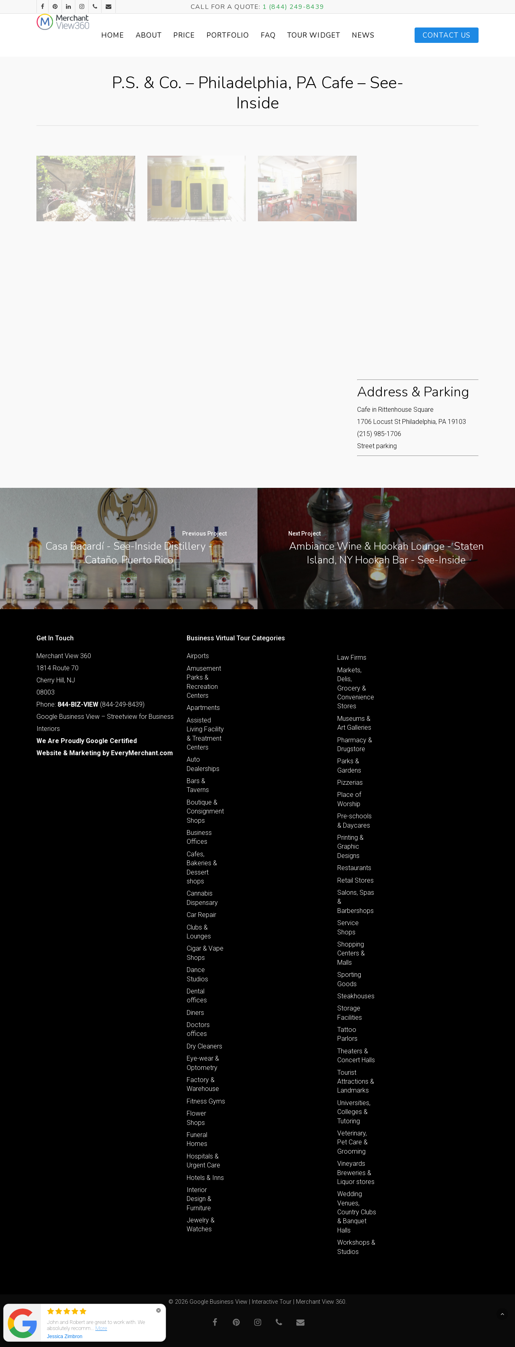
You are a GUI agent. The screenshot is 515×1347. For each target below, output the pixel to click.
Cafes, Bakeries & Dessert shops (202, 867)
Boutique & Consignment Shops (205, 811)
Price (217, 35)
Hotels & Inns (205, 1178)
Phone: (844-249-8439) (90, 704)
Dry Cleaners (204, 1046)
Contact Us (446, 35)
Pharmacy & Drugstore (354, 744)
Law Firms (351, 657)
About (181, 35)
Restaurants (354, 868)
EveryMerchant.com (142, 753)
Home (145, 35)
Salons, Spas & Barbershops (355, 902)
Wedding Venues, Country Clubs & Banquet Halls (356, 1212)
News (376, 35)
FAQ (300, 35)
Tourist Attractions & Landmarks (355, 1082)
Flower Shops (196, 1118)
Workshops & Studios (356, 1247)
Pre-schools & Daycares (354, 820)
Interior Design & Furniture (199, 1199)
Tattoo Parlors (347, 1034)
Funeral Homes (197, 1139)
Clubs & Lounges (199, 931)
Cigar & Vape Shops (205, 953)
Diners (195, 1013)
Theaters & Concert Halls (356, 1055)
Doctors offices (198, 1029)
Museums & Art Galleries (354, 723)
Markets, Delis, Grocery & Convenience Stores (355, 688)
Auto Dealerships (203, 764)
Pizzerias (350, 782)
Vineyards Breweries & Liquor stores (356, 1173)
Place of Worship (349, 799)
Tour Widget (336, 35)
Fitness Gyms (206, 1101)
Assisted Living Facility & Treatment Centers (205, 733)
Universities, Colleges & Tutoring (353, 1112)
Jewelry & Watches (201, 1224)
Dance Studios (197, 974)
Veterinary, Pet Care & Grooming (352, 1142)
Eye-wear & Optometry (203, 1063)
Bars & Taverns (198, 785)
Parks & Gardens (349, 765)
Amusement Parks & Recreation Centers (204, 682)
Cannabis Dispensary (202, 898)
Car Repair (201, 915)
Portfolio (260, 35)
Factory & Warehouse (203, 1084)
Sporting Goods (349, 979)
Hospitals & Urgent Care (203, 1160)
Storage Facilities (349, 1012)
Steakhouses (356, 996)
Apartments (203, 708)
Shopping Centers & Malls (351, 953)
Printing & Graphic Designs (350, 847)
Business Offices (199, 837)
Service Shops (348, 927)
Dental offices (197, 995)
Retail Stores (355, 880)
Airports (198, 656)
